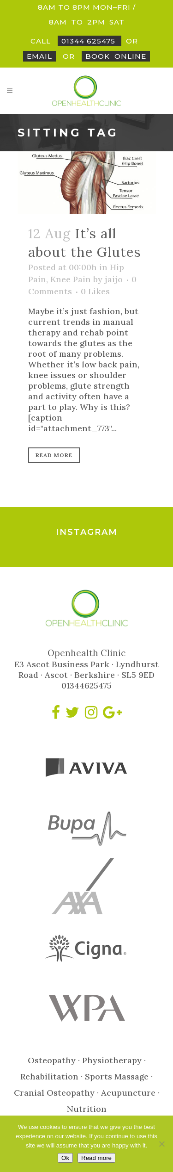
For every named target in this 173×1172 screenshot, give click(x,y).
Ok (65, 1157)
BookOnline (115, 56)
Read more (96, 1157)
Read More (54, 455)
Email (39, 56)
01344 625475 (89, 41)
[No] (161, 1143)
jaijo (114, 279)
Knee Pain (70, 279)
